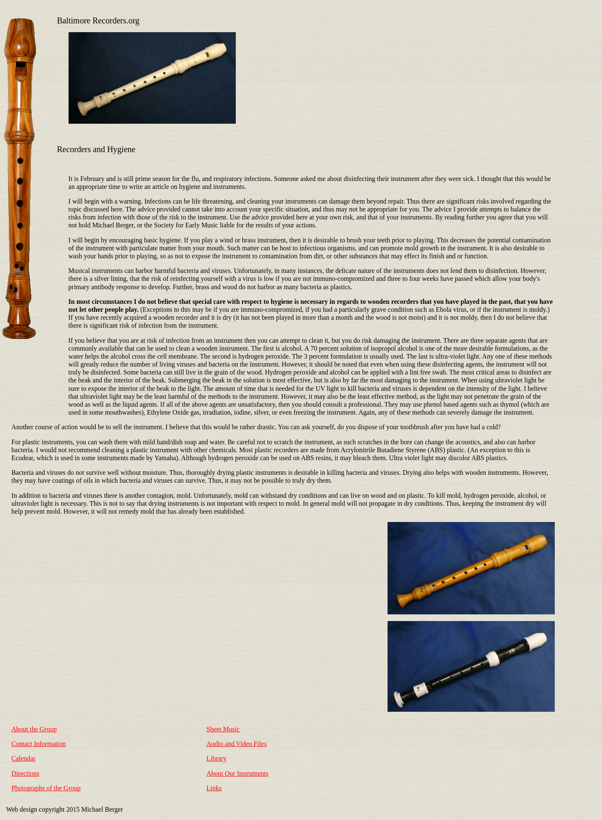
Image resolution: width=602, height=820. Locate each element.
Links (214, 788)
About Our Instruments (237, 773)
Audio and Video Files (237, 743)
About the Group (33, 729)
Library (217, 758)
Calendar (23, 758)
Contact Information (38, 743)
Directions (25, 773)
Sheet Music (223, 729)
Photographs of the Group (46, 788)
